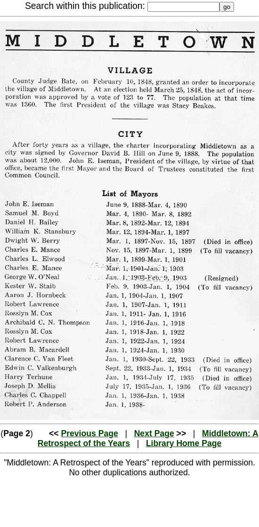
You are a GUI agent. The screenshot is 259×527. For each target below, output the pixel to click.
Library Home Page (183, 443)
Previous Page (89, 433)
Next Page (154, 433)
